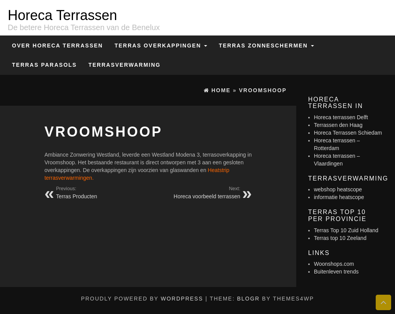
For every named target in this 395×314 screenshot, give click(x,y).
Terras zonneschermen (266, 45)
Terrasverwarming (124, 65)
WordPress (182, 298)
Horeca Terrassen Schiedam (348, 133)
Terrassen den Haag (338, 125)
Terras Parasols (44, 65)
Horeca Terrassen (62, 15)
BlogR (248, 298)
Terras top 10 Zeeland (340, 238)
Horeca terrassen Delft (341, 117)
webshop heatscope (338, 189)
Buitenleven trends (336, 271)
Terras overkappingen (161, 45)
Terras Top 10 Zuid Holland (346, 230)
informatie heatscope (339, 197)
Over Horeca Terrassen (57, 45)
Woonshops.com (334, 264)
